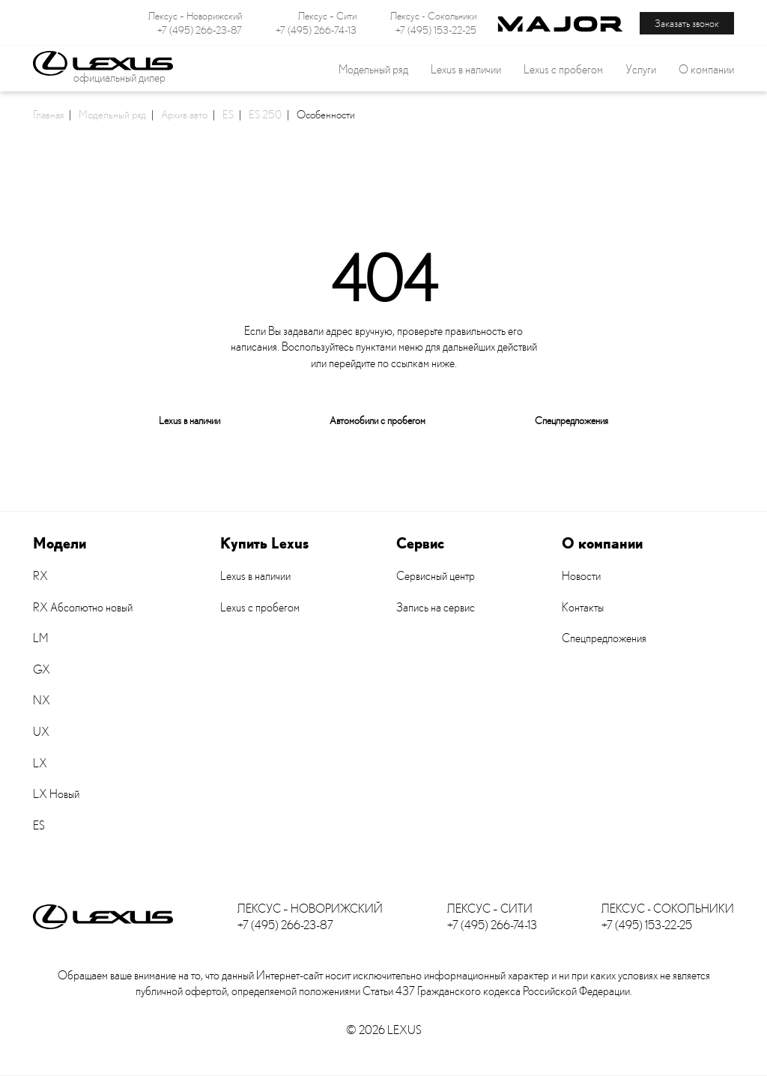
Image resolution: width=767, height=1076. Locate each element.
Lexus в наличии (189, 420)
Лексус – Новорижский (195, 15)
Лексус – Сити (327, 15)
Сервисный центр (435, 575)
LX (40, 763)
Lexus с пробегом (563, 69)
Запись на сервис (435, 607)
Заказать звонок (687, 23)
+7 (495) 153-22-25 (435, 30)
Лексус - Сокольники (433, 15)
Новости (581, 575)
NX (41, 700)
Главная (48, 113)
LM (40, 637)
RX (40, 575)
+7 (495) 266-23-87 (199, 30)
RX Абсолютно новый (83, 607)
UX (41, 731)
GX (41, 669)
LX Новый (56, 793)
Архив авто (184, 113)
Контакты (583, 607)
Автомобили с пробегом (377, 420)
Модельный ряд (112, 113)
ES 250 (265, 113)
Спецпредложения (571, 420)
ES (228, 113)
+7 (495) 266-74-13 (316, 30)
